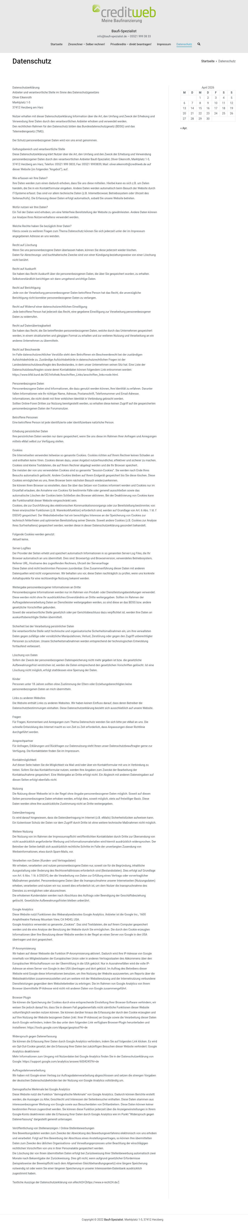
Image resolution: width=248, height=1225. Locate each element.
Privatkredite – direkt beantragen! (130, 44)
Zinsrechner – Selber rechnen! (86, 44)
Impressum (164, 44)
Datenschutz (184, 44)
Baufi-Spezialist (124, 31)
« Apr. (183, 128)
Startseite (57, 44)
